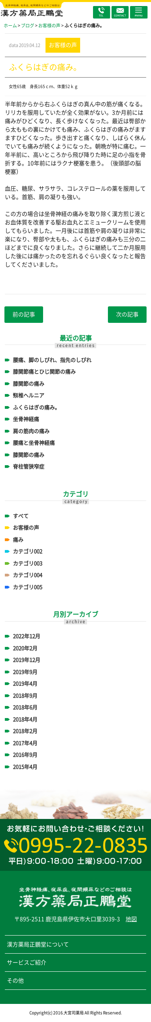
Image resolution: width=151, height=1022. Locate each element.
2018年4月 (25, 719)
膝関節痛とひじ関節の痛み (44, 371)
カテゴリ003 (27, 563)
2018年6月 (25, 707)
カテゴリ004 (27, 575)
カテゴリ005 (27, 587)
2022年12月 (26, 636)
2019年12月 (26, 660)
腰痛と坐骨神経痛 (34, 442)
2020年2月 (25, 648)
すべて (21, 516)
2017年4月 (25, 743)
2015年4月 (25, 767)
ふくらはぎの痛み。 (36, 407)
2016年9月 (25, 754)
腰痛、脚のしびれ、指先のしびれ (52, 360)
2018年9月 (25, 695)
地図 (131, 919)
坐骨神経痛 (26, 419)
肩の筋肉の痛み (31, 431)
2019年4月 (25, 683)
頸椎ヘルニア (28, 395)
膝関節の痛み (28, 383)
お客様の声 (26, 527)
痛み (18, 539)
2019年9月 (25, 672)
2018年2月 (25, 731)
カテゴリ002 (27, 551)
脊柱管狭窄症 (28, 466)
